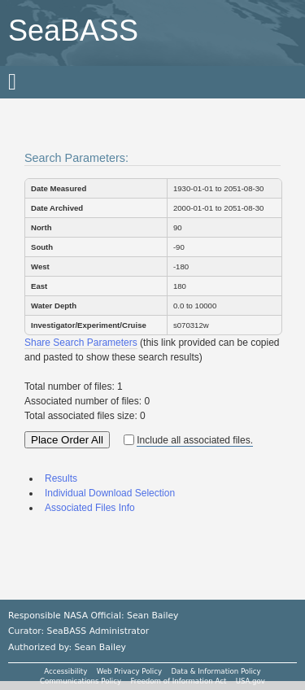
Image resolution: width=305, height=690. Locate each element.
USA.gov (250, 681)
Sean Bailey (99, 647)
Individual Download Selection (110, 493)
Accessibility (65, 671)
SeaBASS (73, 30)
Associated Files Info (90, 507)
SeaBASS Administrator (98, 631)
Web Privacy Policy (129, 671)
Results (61, 478)
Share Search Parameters (80, 342)
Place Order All (67, 440)
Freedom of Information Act (178, 681)
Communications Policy (80, 681)
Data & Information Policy (215, 671)
